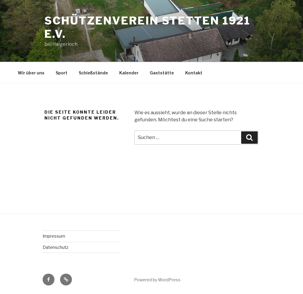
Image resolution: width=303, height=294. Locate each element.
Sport (61, 72)
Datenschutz (55, 247)
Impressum (54, 236)
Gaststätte (162, 72)
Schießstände (93, 72)
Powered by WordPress (157, 279)
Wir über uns (31, 72)
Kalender (128, 72)
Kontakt (193, 72)
